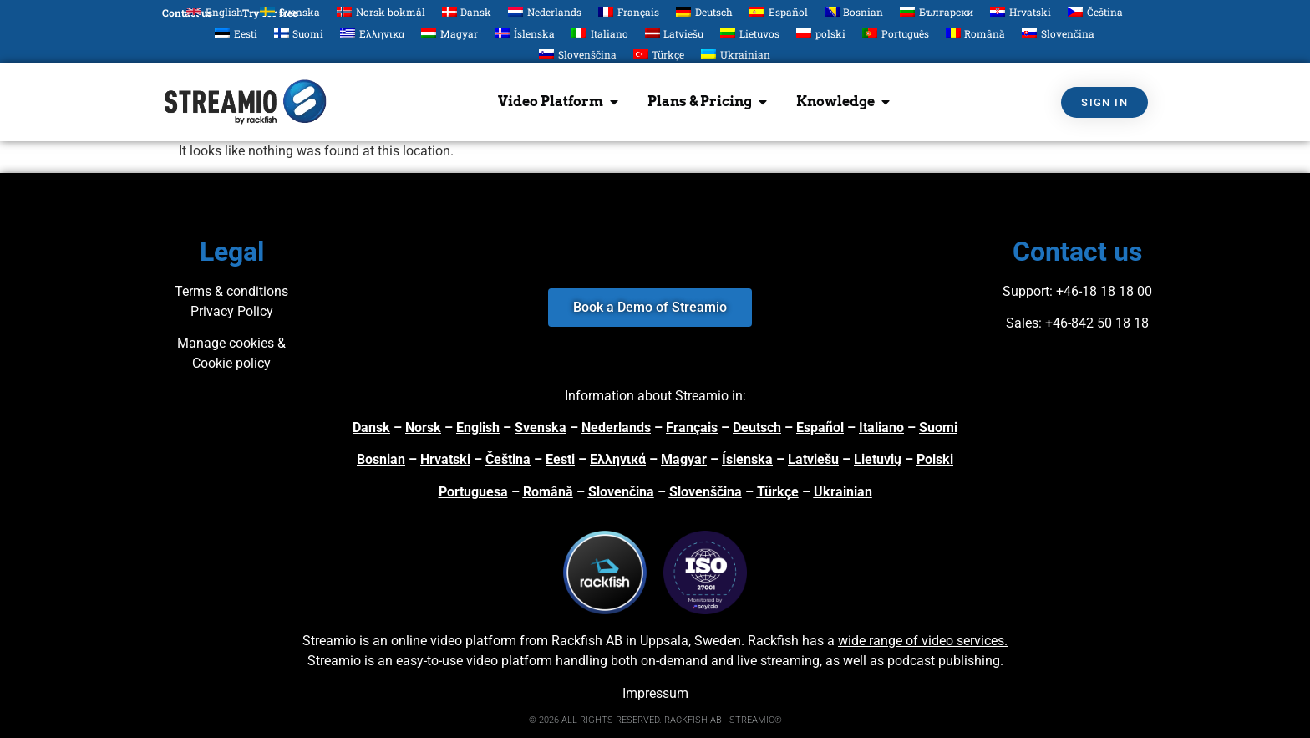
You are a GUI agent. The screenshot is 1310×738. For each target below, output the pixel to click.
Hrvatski (445, 459)
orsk (427, 427)
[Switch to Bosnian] (854, 11)
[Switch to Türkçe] (659, 54)
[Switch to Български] (936, 11)
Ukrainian (843, 492)
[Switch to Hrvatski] (1020, 11)
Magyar (684, 459)
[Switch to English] (214, 11)
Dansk (371, 427)
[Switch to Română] (975, 33)
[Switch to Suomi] (299, 33)
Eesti (560, 459)
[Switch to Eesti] (236, 33)
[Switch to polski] (821, 33)
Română (548, 492)
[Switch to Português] (895, 33)
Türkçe (778, 492)
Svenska (540, 427)
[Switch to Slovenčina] (1058, 33)
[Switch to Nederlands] (545, 11)
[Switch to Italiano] (600, 33)
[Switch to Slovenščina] (578, 54)
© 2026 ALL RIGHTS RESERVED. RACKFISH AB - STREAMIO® (655, 720)
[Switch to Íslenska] (524, 33)
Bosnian (381, 459)
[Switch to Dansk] (467, 11)
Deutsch (757, 427)
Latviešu (813, 459)
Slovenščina (705, 492)
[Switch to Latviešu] (675, 33)
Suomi (938, 427)
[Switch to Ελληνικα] (372, 33)
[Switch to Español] (778, 11)
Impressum (655, 693)
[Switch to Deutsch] (704, 11)
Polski (934, 459)
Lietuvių (877, 459)
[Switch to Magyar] (449, 33)
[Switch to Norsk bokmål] (381, 11)
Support (1026, 291)
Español (820, 427)
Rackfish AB (586, 641)
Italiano (881, 427)
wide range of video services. (923, 641)
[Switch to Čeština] (1095, 11)
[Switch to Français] (629, 11)
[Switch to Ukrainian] (736, 54)
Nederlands (616, 427)
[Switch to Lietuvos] (750, 33)
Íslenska (747, 459)
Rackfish (773, 641)
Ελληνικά (618, 459)
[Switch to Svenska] (289, 11)
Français (692, 427)
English (478, 427)
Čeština (508, 459)
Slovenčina (621, 492)
